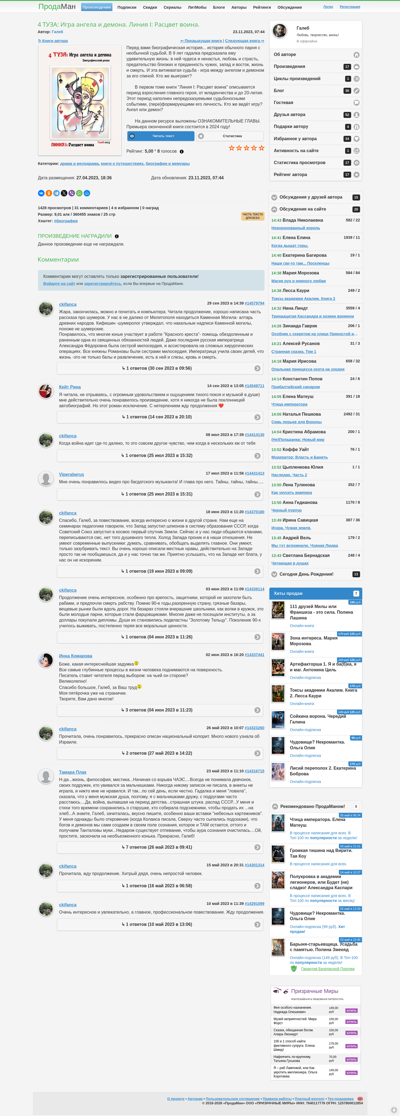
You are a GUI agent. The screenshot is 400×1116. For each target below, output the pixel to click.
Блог (312, 92)
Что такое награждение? (117, 237)
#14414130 (254, 436)
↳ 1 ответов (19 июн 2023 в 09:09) (157, 572)
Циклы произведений (312, 80)
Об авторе (285, 55)
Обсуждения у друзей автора (321, 199)
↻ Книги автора (53, 42)
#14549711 (254, 387)
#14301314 (254, 866)
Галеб (57, 33)
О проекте (176, 1100)
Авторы (239, 7)
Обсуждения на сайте (321, 211)
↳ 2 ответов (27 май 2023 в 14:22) (156, 754)
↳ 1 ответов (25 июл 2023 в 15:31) (157, 495)
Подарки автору (312, 128)
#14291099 (254, 904)
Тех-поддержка (341, 1100)
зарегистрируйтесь (102, 285)
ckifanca (68, 305)
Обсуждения (290, 7)
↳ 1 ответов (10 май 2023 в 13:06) (156, 925)
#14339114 (254, 590)
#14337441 (254, 656)
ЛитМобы (197, 7)
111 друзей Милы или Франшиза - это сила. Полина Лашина (321, 613)
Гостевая (283, 103)
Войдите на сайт (59, 285)
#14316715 (254, 772)
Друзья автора (312, 116)
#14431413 (254, 474)
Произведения (97, 7)
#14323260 (254, 729)
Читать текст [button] (163, 137)
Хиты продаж (316, 595)
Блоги (219, 7)
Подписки (127, 7)
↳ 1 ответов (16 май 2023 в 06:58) (156, 887)
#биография (66, 222)
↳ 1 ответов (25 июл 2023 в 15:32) (157, 456)
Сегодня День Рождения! (321, 575)
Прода (57, 6)
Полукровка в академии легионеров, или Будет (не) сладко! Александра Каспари (321, 883)
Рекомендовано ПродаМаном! (321, 808)
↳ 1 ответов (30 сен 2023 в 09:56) (157, 369)
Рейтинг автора (312, 176)
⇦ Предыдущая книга (201, 42)
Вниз (394, 1110)
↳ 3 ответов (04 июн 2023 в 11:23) (157, 711)
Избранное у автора (312, 140)
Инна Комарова (75, 657)
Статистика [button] (232, 137)
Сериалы (172, 7)
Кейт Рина (70, 388)
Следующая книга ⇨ (244, 42)
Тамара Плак (72, 773)
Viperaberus (71, 475)
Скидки (150, 7)
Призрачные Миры (317, 995)
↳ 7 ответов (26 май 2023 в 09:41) (156, 848)
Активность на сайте (312, 152)
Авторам (195, 1100)
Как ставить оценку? (181, 152)
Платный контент (310, 1100)
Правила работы (277, 1100)
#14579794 (254, 304)
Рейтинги (262, 7)
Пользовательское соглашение (233, 1100)
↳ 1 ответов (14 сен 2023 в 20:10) (157, 418)
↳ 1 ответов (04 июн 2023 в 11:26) (157, 638)
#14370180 (254, 513)
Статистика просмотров (312, 164)
